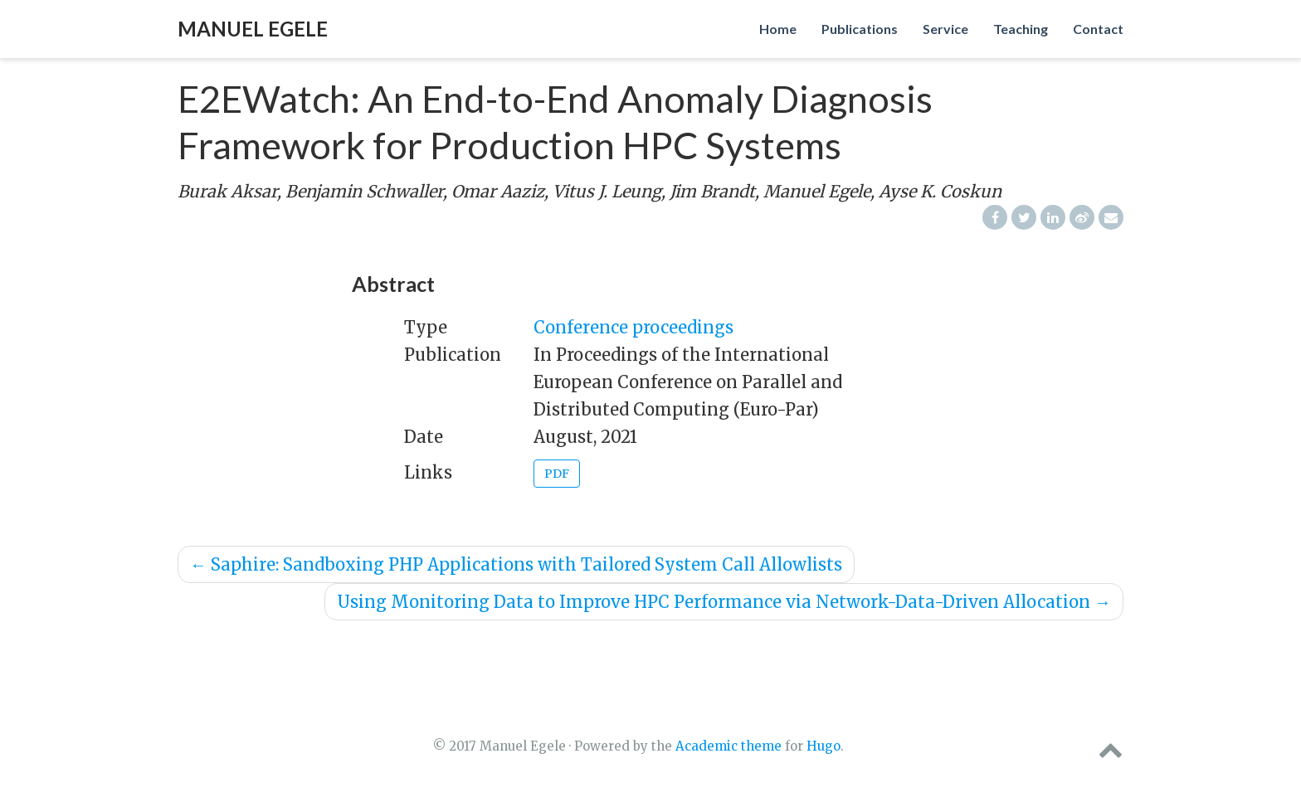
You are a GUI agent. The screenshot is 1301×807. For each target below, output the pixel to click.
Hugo (823, 746)
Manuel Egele (253, 29)
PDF (556, 473)
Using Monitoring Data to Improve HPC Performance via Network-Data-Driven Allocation (724, 601)
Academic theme (728, 746)
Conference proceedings (633, 327)
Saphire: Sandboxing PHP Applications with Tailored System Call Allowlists (516, 564)
